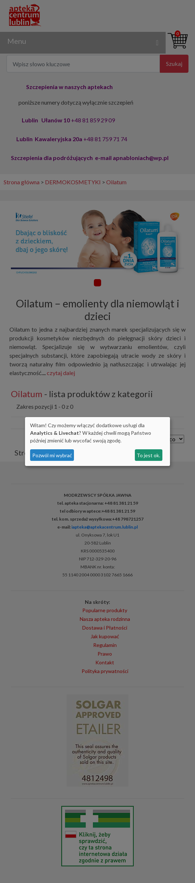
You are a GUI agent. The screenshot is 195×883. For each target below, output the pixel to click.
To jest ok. (148, 455)
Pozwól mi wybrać (52, 455)
